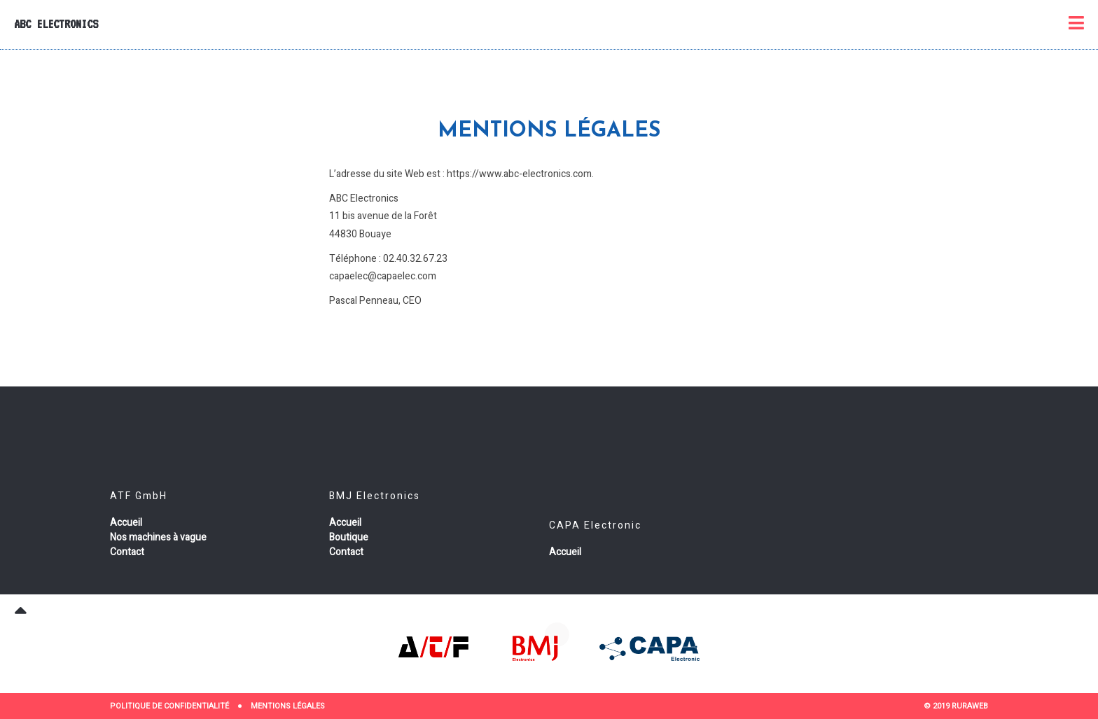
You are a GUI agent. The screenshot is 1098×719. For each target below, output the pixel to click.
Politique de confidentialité (169, 706)
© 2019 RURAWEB (956, 706)
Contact (127, 552)
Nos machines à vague (158, 537)
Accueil (126, 522)
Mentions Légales (288, 706)
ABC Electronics (56, 24)
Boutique (348, 537)
